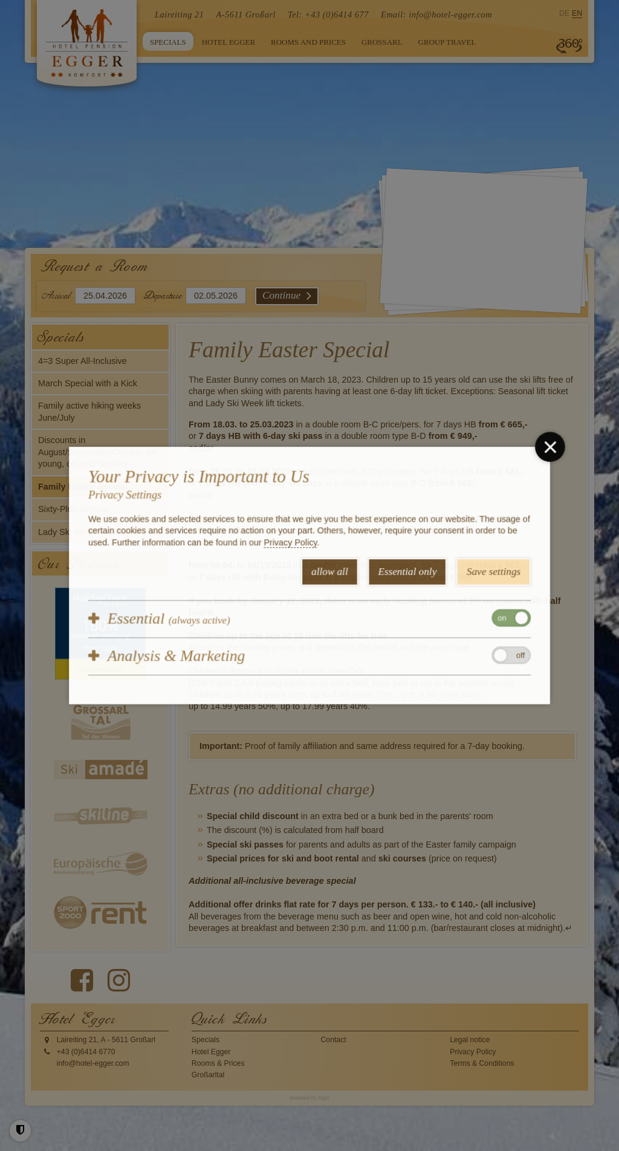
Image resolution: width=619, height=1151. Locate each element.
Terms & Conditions (482, 1063)
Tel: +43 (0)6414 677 (328, 14)
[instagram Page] (119, 980)
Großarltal (208, 1075)
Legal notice (470, 1040)
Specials (205, 1040)
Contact (333, 1040)
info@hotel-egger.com (450, 14)
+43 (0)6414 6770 (86, 1052)
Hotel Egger (211, 1052)
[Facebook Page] (82, 980)
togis (323, 1098)
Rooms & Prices (218, 1063)
